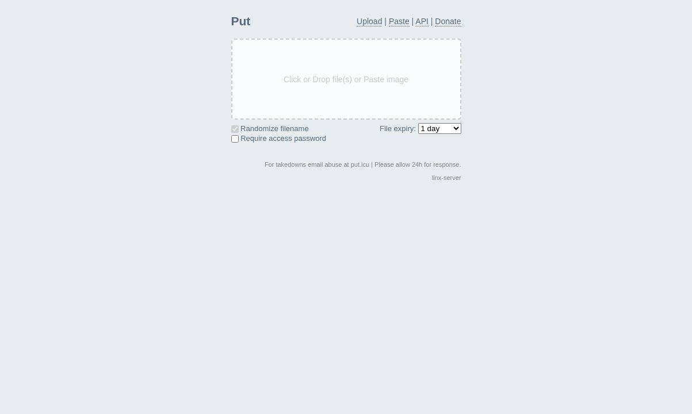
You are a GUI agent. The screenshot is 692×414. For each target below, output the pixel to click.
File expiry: (420, 128)
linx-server (446, 177)
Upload (369, 21)
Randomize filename (270, 128)
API (422, 21)
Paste (399, 21)
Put (241, 21)
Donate (448, 21)
